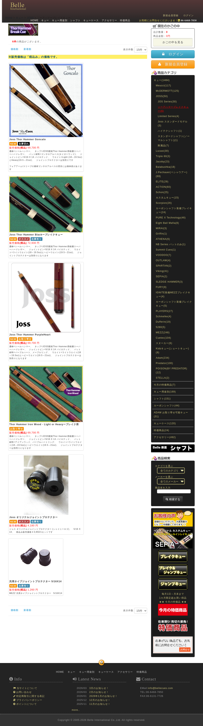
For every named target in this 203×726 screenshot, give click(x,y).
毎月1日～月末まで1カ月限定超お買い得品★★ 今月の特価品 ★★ (173, 602)
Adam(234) (162, 357)
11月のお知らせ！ (99, 704)
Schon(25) (162, 192)
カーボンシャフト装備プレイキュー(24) (174, 210)
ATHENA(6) (163, 239)
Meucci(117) (163, 85)
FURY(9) (161, 287)
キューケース (90, 20)
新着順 (27, 49)
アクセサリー (109, 20)
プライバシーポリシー (29, 700)
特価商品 (124, 20)
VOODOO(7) (163, 255)
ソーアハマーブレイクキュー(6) (173, 109)
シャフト (74, 20)
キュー (44, 20)
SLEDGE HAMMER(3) (169, 281)
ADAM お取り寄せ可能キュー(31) (171, 414)
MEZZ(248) (163, 332)
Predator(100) (164, 363)
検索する (173, 499)
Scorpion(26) (164, 203)
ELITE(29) (162, 181)
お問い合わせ (23, 692)
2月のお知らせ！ (99, 692)
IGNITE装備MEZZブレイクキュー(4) (173, 294)
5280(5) (160, 327)
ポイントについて (26, 704)
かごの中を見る (173, 42)
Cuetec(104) (163, 337)
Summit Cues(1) (166, 249)
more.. (76, 710)
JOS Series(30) (167, 101)
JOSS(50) (162, 96)
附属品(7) (163, 145)
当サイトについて (26, 688)
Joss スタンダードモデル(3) (173, 123)
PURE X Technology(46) (171, 217)
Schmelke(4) (163, 316)
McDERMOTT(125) (167, 91)
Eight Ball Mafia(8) (167, 223)
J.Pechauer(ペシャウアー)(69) (171, 174)
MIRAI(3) (161, 228)
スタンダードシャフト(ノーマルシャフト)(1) (174, 138)
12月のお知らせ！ (99, 700)
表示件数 (135, 50)
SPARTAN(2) (163, 265)
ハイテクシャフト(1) (170, 131)
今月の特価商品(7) (164, 384)
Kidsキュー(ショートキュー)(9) (172, 350)
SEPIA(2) (161, 276)
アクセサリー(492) (165, 437)
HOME (34, 20)
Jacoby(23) (162, 161)
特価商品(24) (161, 430)
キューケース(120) (165, 423)
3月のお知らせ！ (99, 688)
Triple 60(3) (163, 156)
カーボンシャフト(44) (166, 405)
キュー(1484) (162, 80)
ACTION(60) (163, 187)
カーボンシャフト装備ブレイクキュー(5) (174, 303)
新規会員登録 (170, 15)
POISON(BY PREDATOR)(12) (171, 370)
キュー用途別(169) (165, 391)
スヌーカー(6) (164, 343)
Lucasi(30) (162, 151)
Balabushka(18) (165, 167)
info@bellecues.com (160, 688)
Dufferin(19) (163, 321)
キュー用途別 (59, 20)
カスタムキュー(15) (167, 197)
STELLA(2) (162, 377)
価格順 (14, 49)
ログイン (188, 15)
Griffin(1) (161, 233)
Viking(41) (162, 271)
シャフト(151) (162, 398)
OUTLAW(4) (163, 260)
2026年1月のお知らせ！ (103, 696)
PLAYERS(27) (164, 311)
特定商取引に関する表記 (30, 696)
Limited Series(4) (168, 116)
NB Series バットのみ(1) (171, 244)
